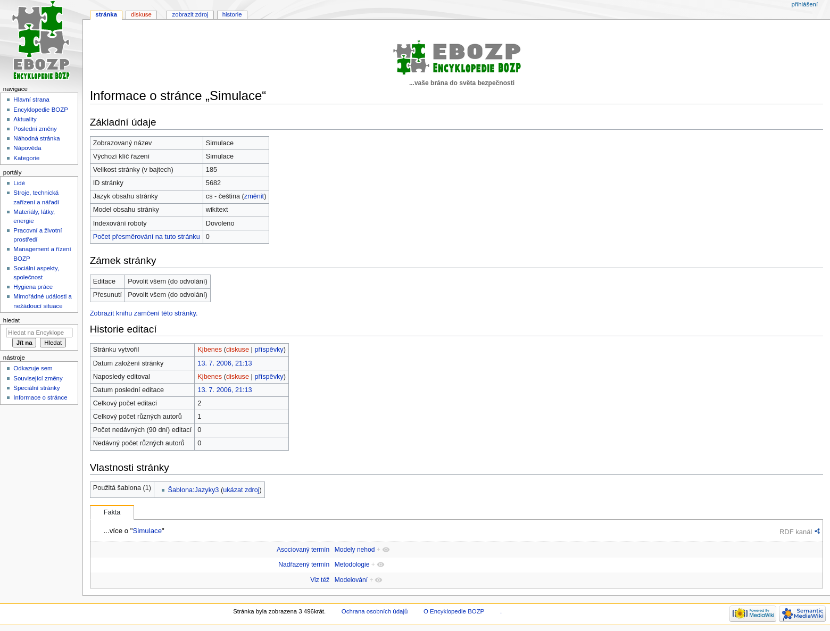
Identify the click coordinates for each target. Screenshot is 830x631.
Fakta (112, 512)
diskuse (237, 349)
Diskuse (141, 14)
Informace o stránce (40, 397)
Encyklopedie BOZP (40, 109)
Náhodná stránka (36, 138)
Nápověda (27, 148)
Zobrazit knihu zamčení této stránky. (144, 313)
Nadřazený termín (303, 564)
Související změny (37, 378)
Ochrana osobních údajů (375, 611)
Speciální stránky (36, 388)
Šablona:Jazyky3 (193, 490)
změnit (254, 196)
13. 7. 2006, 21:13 (224, 363)
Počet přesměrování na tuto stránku (146, 236)
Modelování (351, 580)
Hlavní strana (31, 99)
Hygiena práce (33, 287)
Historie (232, 14)
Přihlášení (804, 4)
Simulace (147, 531)
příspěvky (268, 349)
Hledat (11, 320)
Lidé (19, 183)
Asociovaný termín (303, 549)
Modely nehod (355, 549)
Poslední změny (35, 129)
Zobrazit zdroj (190, 14)
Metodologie (352, 564)
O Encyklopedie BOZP (454, 611)
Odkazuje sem (32, 368)
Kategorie (26, 158)
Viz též (319, 580)
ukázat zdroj (241, 490)
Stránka (106, 14)
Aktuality (24, 119)
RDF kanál (795, 532)
